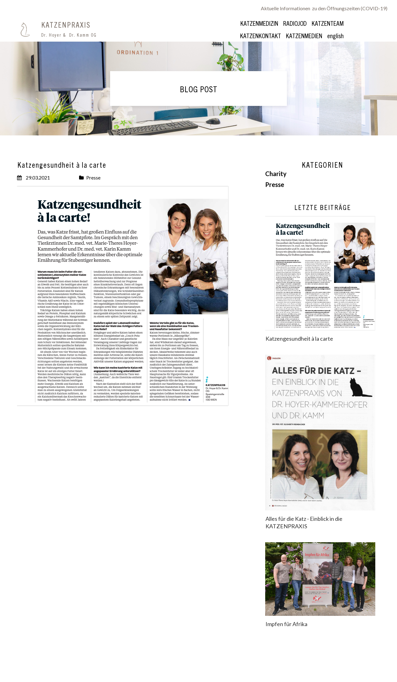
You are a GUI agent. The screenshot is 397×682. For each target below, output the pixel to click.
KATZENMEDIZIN (259, 23)
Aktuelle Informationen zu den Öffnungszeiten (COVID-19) (324, 8)
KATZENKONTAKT (260, 35)
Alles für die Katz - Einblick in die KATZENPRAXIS (303, 522)
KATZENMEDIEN (304, 35)
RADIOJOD (295, 23)
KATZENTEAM (328, 23)
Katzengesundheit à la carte (299, 338)
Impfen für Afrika (286, 624)
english (335, 35)
